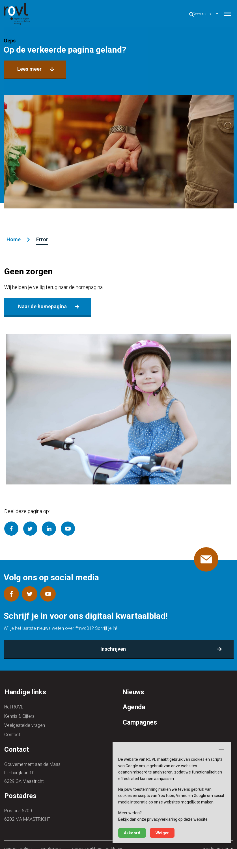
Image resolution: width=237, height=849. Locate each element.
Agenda (134, 702)
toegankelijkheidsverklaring (95, 840)
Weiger (162, 833)
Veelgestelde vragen (24, 718)
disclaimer (50, 840)
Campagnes (141, 717)
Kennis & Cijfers (19, 709)
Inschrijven (113, 644)
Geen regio (190, 13)
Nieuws (134, 686)
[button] (227, 13)
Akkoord (132, 833)
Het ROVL (13, 701)
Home (13, 238)
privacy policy (18, 840)
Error (41, 238)
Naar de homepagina (41, 304)
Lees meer (29, 68)
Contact (12, 726)
